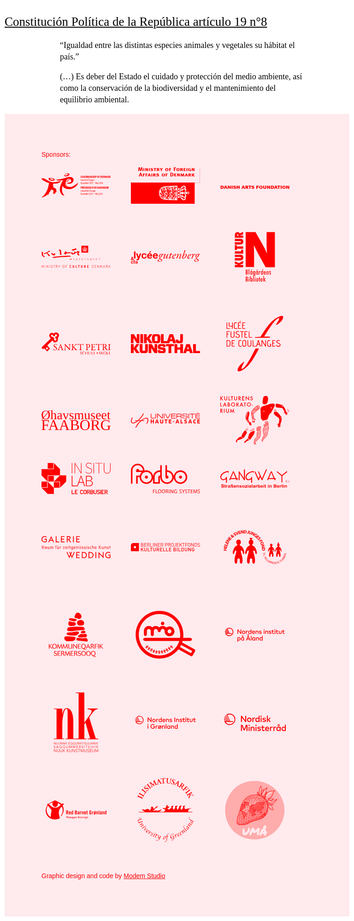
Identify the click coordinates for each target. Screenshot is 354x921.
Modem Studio (144, 876)
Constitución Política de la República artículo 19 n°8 (136, 22)
